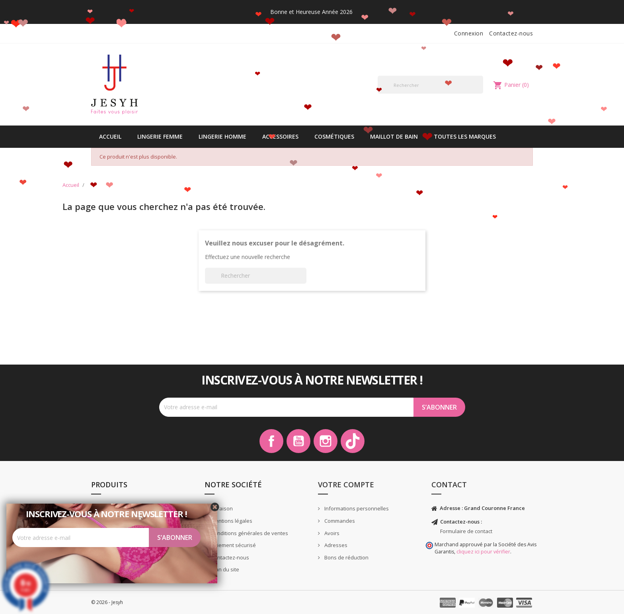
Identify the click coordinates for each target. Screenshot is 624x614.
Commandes (339, 520)
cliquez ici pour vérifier (483, 551)
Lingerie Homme (222, 136)
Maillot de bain (394, 136)
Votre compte (346, 484)
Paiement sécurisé (233, 545)
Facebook (271, 441)
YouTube (298, 441)
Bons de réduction (346, 557)
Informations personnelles (356, 508)
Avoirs (331, 533)
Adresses (335, 545)
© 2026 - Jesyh (107, 602)
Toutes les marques (465, 136)
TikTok (353, 441)
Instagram (325, 441)
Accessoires (280, 136)
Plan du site (224, 569)
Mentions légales (231, 520)
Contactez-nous (511, 33)
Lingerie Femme (160, 136)
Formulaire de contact (466, 531)
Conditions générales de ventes (249, 533)
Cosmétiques (334, 136)
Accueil (110, 136)
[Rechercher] (430, 85)
